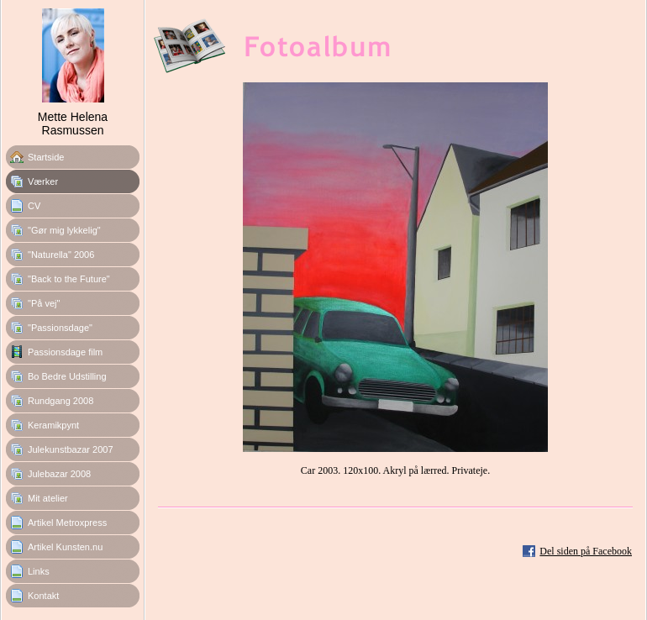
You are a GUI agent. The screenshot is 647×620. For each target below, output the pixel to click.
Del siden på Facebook (585, 551)
